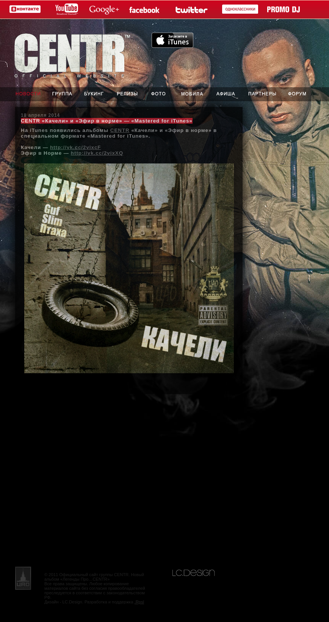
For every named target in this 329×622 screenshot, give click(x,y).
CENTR (120, 130)
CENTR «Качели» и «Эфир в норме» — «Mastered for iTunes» (107, 121)
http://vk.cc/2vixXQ (97, 153)
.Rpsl (139, 602)
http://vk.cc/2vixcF (75, 147)
